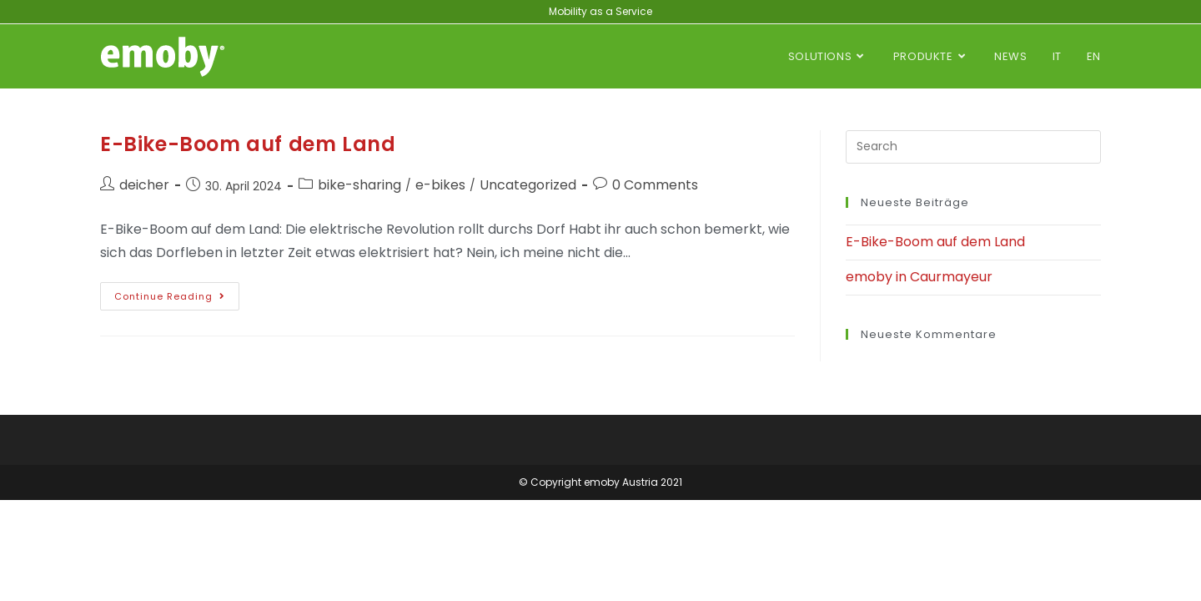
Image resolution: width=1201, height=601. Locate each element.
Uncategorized (528, 184)
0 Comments (655, 184)
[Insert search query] (973, 147)
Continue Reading (176, 292)
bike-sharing (359, 184)
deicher (144, 184)
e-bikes (440, 184)
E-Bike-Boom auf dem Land (247, 144)
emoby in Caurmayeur (919, 276)
